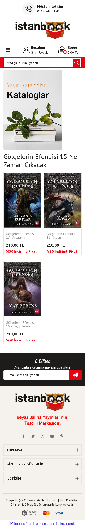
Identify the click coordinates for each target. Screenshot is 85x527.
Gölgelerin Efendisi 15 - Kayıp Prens (20, 324)
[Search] (42, 63)
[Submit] (75, 375)
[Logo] (42, 30)
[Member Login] (35, 50)
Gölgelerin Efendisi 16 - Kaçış (60, 236)
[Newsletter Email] (42, 375)
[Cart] (70, 50)
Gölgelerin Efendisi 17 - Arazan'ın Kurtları (20, 236)
